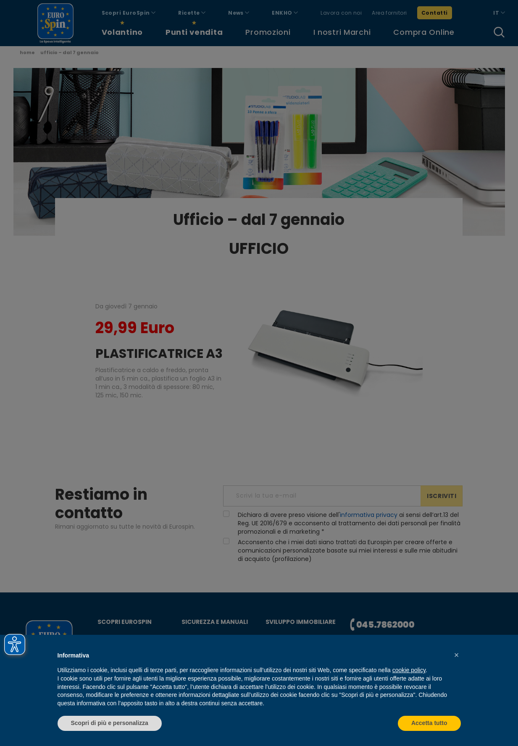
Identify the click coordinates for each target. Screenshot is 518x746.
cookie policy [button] (409, 670)
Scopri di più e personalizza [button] (109, 723)
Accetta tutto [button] (429, 723)
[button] (456, 655)
